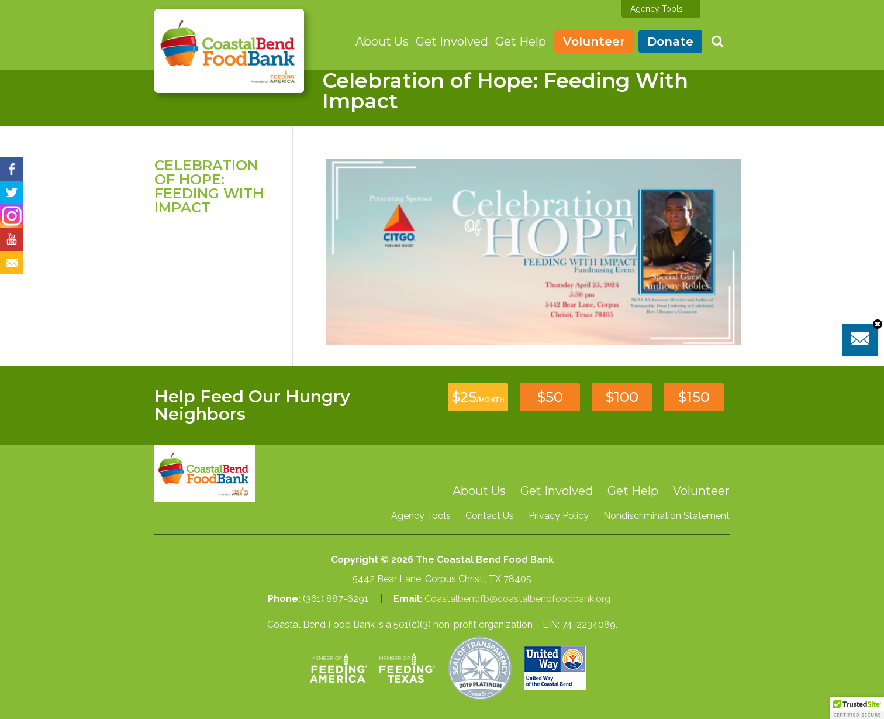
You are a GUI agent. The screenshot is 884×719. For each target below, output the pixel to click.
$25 (478, 396)
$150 (694, 396)
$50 (550, 396)
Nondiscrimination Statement (666, 515)
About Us (382, 42)
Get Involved (452, 42)
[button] (857, 708)
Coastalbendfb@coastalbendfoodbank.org (517, 598)
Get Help (520, 42)
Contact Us (489, 515)
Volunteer (594, 42)
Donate (670, 42)
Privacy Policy (559, 515)
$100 (622, 396)
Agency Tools (656, 8)
